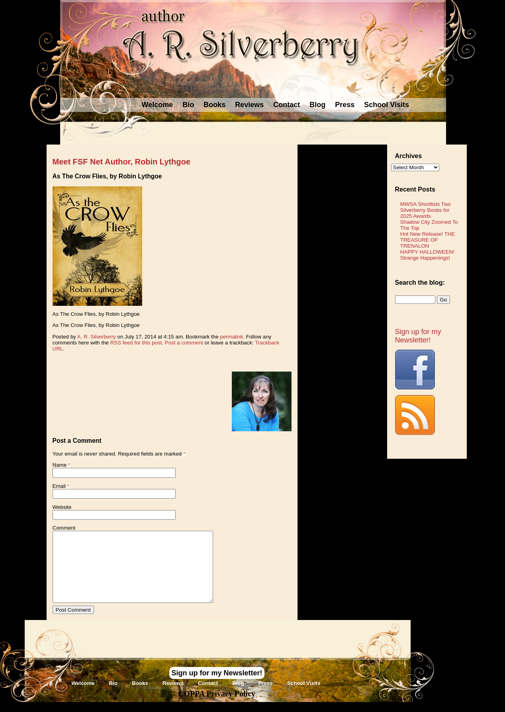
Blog (317, 105)
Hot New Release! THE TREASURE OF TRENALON (427, 240)
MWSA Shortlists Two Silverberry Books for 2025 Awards (425, 210)
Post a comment (184, 343)
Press (344, 105)
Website (62, 507)
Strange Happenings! (425, 258)
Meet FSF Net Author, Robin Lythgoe (121, 161)
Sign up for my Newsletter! (418, 336)
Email (59, 486)
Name (60, 465)
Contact (286, 105)
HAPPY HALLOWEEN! (427, 252)
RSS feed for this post (136, 343)
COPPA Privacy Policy (216, 693)
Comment (64, 528)
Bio (188, 105)
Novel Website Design (312, 707)
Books (214, 105)
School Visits (386, 105)
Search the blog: (420, 282)
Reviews (249, 105)
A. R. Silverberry (96, 337)
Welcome (157, 105)
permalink (231, 337)
